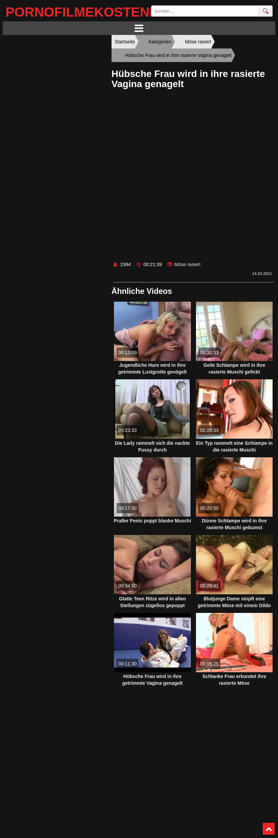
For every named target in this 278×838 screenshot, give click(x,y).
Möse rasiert (187, 264)
